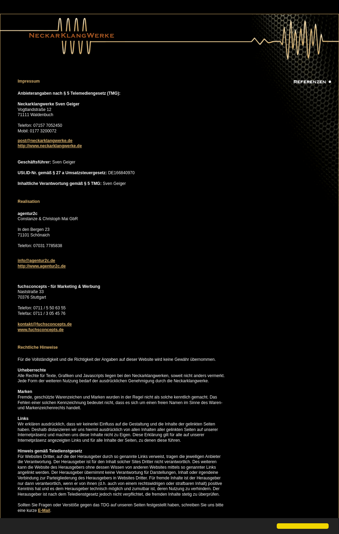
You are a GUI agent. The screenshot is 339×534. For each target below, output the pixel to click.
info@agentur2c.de (36, 260)
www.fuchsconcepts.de (41, 329)
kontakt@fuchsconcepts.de (45, 324)
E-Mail (44, 510)
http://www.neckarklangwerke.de (50, 145)
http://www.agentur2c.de (42, 266)
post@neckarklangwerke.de (45, 140)
